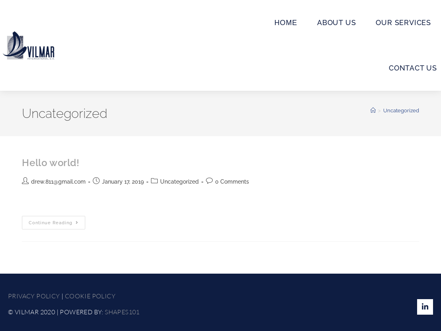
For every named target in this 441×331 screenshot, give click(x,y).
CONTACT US (413, 68)
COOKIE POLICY (90, 296)
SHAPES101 (122, 312)
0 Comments (232, 181)
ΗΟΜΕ (285, 22)
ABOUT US (336, 22)
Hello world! (50, 162)
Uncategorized (401, 111)
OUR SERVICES (403, 22)
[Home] (373, 111)
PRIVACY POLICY (34, 296)
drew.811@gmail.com (58, 181)
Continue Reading (57, 220)
